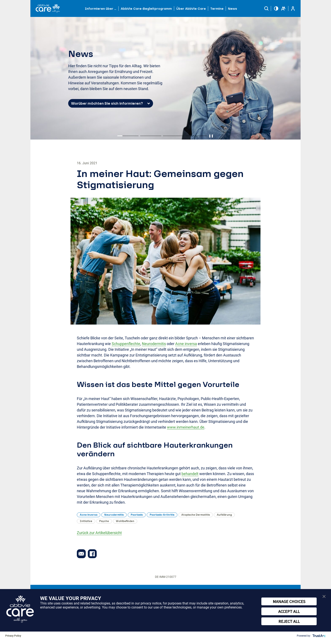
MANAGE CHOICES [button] (289, 601)
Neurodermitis (154, 343)
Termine (217, 8)
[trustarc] (319, 636)
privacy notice (151, 603)
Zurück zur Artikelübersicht (99, 532)
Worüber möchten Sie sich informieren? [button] (107, 103)
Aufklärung (224, 514)
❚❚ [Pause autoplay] (211, 135)
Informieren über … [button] (100, 8)
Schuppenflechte (126, 343)
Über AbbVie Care (191, 8)
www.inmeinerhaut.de (185, 427)
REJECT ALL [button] (289, 621)
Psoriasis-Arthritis (162, 514)
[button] (266, 8)
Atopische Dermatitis (195, 514)
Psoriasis (137, 514)
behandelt (190, 473)
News (232, 8)
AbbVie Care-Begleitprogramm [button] (146, 8)
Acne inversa (186, 343)
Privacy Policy (13, 635)
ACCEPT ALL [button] (289, 611)
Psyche (104, 521)
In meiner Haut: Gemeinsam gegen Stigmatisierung (160, 179)
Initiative (86, 521)
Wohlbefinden (125, 521)
